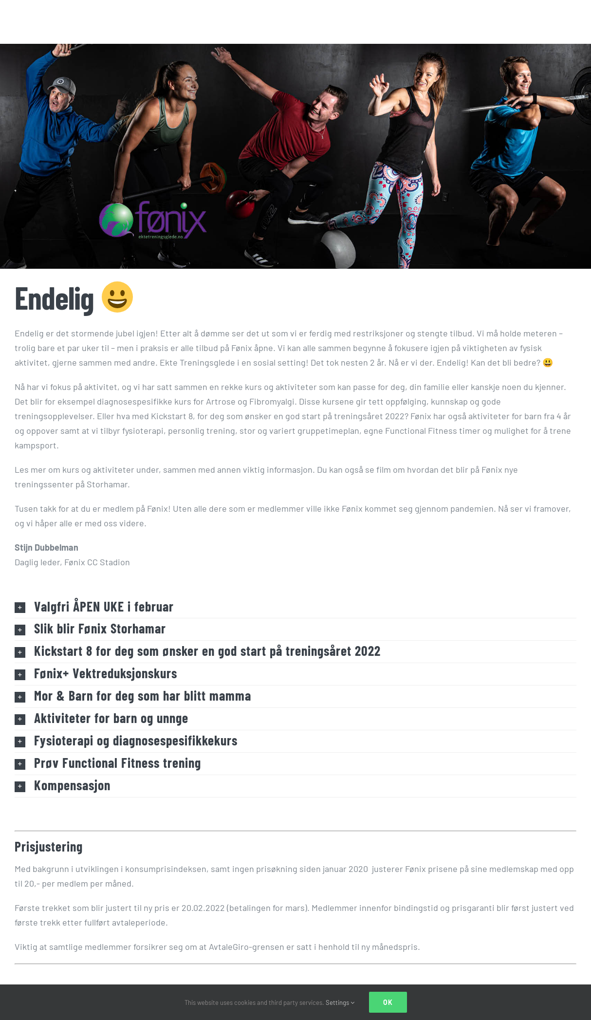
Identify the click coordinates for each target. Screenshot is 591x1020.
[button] (295, 607)
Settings (340, 1002)
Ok (388, 1002)
